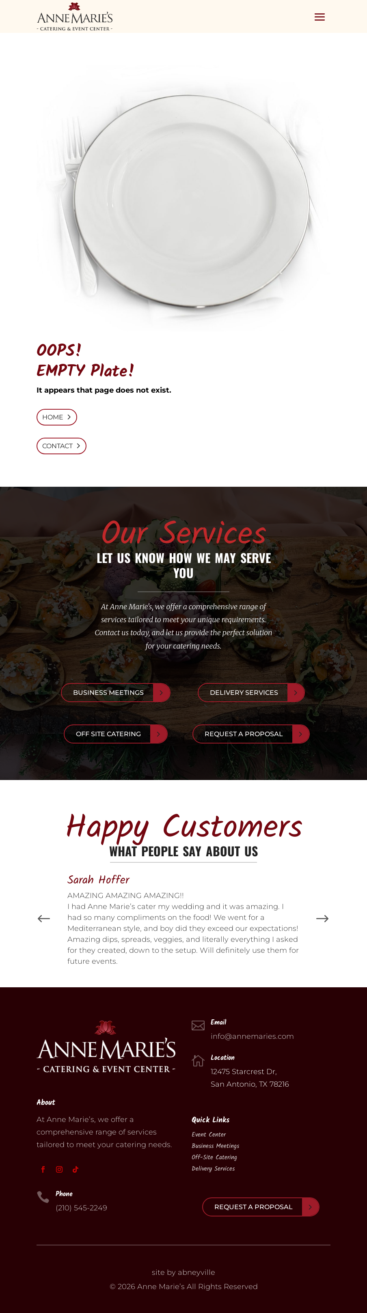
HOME (52, 417)
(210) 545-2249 (81, 1207)
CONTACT (57, 446)
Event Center (209, 1135)
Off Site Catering (108, 734)
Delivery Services (244, 692)
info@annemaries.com (252, 1036)
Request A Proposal (244, 734)
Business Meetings (108, 692)
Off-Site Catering (214, 1158)
